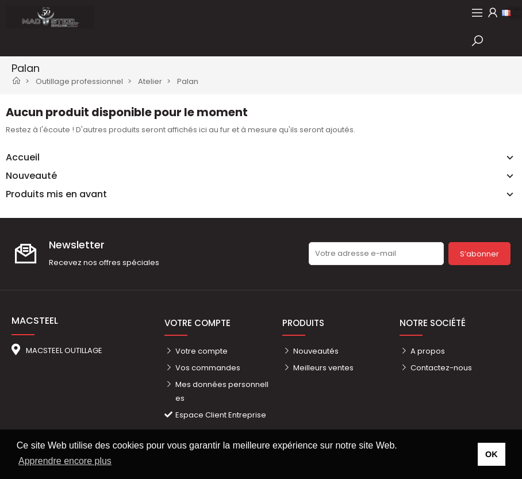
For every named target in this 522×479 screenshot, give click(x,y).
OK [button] (491, 454)
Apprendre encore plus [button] (65, 461)
